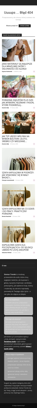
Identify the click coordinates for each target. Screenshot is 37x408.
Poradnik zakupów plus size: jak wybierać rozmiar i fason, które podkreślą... (18, 102)
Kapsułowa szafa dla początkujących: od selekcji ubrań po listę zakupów (17, 247)
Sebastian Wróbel (6, 252)
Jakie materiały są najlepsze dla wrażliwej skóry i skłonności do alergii (17, 66)
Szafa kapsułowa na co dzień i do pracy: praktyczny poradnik (18, 211)
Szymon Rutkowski (7, 71)
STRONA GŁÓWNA (24, 25)
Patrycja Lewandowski (8, 180)
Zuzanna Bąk (5, 107)
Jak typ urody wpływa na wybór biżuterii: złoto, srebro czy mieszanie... (15, 139)
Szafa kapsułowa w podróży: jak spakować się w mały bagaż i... (18, 175)
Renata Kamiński (6, 216)
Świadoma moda (10, 341)
